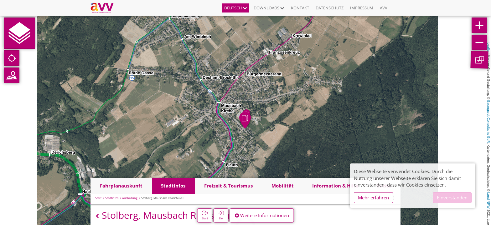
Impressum (361, 8)
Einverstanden (452, 197)
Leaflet (488, 47)
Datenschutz (330, 8)
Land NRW (488, 200)
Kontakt (300, 8)
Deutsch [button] (235, 8)
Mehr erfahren (373, 197)
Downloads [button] (269, 8)
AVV (383, 8)
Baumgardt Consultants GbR (488, 121)
